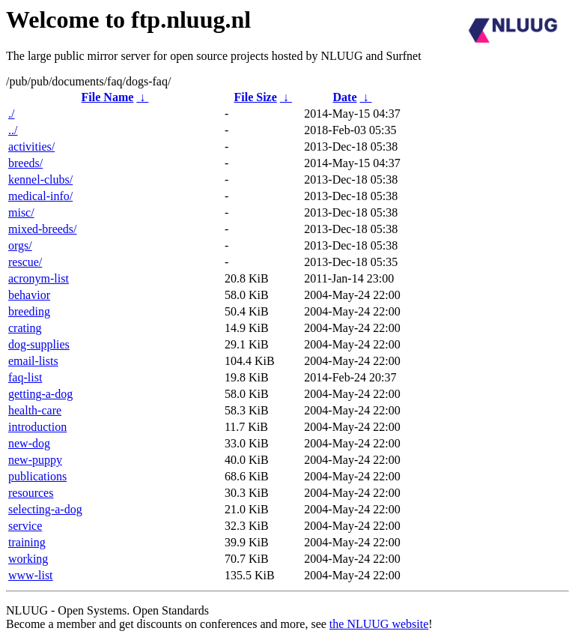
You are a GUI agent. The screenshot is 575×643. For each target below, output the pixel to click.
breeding (29, 311)
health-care (34, 410)
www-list (30, 575)
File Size (255, 97)
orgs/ (20, 245)
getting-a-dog (40, 393)
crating (24, 328)
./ (11, 113)
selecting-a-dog (45, 509)
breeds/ (25, 163)
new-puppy (35, 459)
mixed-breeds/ (42, 229)
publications (37, 476)
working (28, 558)
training (27, 542)
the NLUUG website (378, 624)
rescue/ (25, 262)
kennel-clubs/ (40, 179)
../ (12, 130)
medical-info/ (40, 196)
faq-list (25, 377)
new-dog (29, 443)
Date (345, 97)
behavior (29, 295)
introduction (37, 426)
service (25, 525)
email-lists (33, 360)
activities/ (31, 146)
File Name (108, 97)
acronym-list (38, 278)
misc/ (21, 212)
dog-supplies (39, 344)
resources (30, 492)
